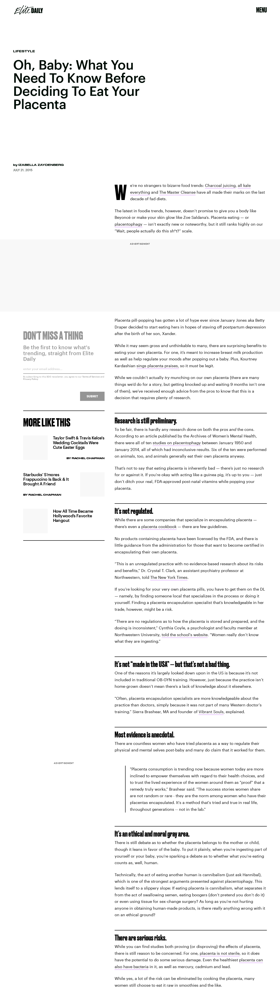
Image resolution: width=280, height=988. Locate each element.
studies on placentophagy (177, 442)
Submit (92, 398)
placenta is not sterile (220, 953)
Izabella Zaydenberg (41, 164)
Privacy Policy (30, 381)
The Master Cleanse (177, 192)
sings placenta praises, (157, 365)
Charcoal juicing (220, 185)
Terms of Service (91, 379)
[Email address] (63, 373)
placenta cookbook (159, 526)
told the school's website (185, 634)
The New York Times (168, 577)
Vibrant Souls (211, 711)
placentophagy (128, 224)
